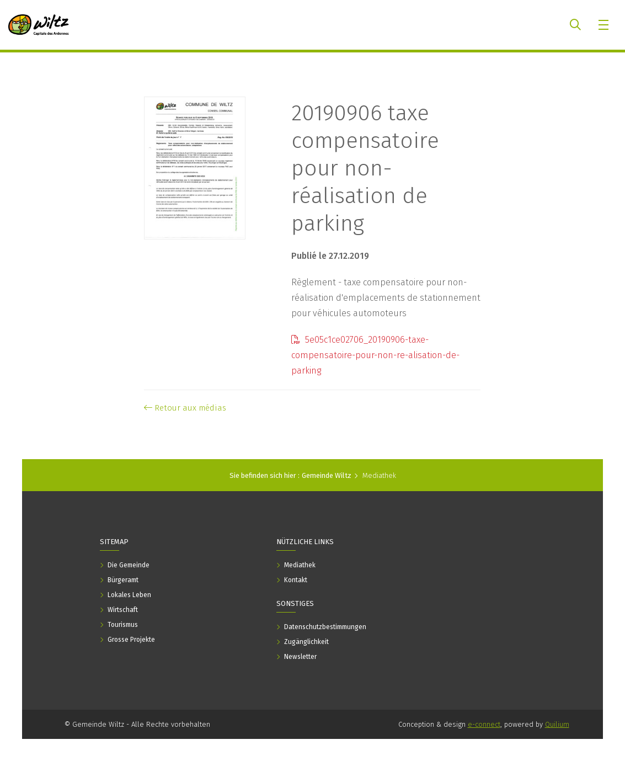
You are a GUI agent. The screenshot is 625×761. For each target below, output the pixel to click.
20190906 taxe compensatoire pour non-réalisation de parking (365, 168)
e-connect (484, 724)
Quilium (557, 724)
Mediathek (379, 475)
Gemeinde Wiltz (326, 475)
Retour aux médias (185, 408)
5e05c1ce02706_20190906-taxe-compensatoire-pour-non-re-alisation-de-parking (375, 355)
